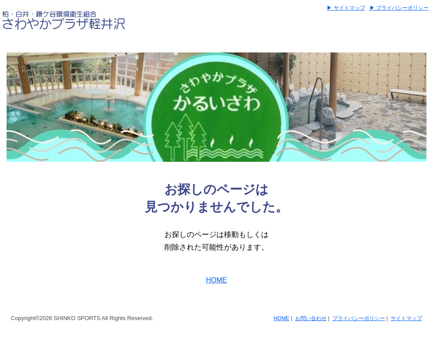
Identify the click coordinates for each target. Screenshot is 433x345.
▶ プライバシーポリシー (399, 8)
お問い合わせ (311, 318)
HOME (216, 280)
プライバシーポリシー (358, 318)
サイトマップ (406, 318)
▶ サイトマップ (346, 8)
